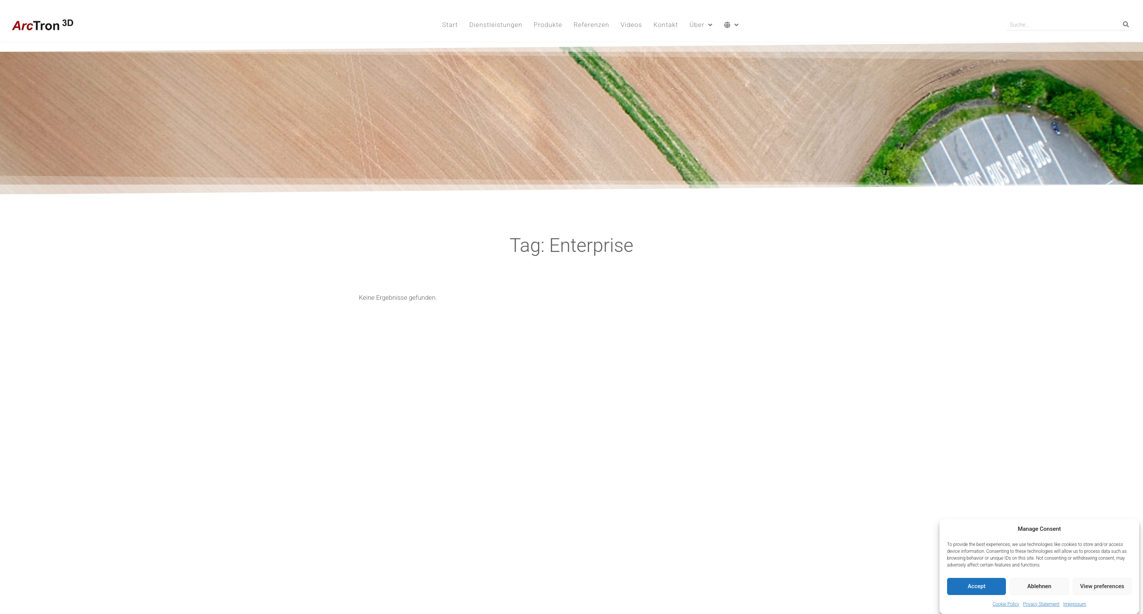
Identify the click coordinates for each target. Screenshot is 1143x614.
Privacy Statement (1041, 605)
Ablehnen (1039, 587)
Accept (976, 587)
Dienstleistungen (496, 24)
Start (450, 24)
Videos (631, 24)
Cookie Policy (1006, 605)
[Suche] (1126, 24)
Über (701, 24)
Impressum (1074, 605)
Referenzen (591, 24)
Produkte (548, 24)
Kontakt (666, 24)
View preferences (1102, 587)
